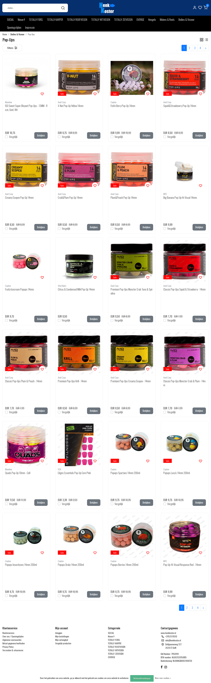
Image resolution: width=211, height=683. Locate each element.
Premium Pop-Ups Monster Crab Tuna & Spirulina (132, 291)
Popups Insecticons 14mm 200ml (21, 565)
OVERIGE (140, 20)
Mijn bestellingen (62, 636)
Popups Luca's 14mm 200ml (176, 473)
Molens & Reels (167, 20)
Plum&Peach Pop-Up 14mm (124, 198)
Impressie (30, 27)
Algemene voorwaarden (11, 639)
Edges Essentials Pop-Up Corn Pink (74, 473)
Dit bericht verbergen (142, 678)
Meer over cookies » (163, 678)
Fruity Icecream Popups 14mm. (19, 289)
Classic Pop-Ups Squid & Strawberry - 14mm (184, 289)
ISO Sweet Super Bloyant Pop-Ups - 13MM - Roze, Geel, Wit (26, 108)
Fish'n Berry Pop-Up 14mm (123, 106)
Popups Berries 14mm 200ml (124, 565)
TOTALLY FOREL (36, 20)
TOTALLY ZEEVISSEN (123, 20)
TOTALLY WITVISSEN (100, 20)
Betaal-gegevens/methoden (13, 643)
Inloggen (58, 633)
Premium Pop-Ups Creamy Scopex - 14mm (131, 381)
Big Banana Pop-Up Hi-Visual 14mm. (180, 198)
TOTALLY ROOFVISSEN (77, 20)
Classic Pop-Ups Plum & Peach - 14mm (23, 381)
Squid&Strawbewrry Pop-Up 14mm (179, 106)
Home (4, 34)
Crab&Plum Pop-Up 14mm (70, 198)
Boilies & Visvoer (187, 20)
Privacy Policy (8, 646)
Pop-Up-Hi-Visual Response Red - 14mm (182, 565)
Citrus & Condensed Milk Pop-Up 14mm (76, 289)
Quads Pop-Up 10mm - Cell (17, 473)
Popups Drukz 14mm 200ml (71, 565)
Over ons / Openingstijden (13, 636)
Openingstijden (14, 27)
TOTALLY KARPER (55, 20)
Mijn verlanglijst (61, 639)
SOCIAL (10, 20)
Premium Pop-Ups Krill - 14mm (72, 381)
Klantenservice (8, 633)
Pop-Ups (31, 34)
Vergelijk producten (63, 643)
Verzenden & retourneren (12, 650)
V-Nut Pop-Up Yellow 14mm (70, 106)
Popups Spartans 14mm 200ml (125, 473)
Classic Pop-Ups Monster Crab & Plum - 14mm (184, 383)
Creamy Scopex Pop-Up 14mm (19, 198)
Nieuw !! (21, 20)
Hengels (152, 20)
